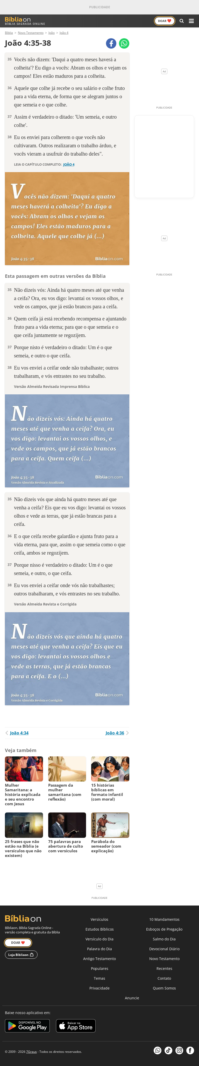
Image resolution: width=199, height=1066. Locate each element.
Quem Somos (164, 988)
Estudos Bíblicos (100, 929)
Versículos (99, 919)
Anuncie (132, 997)
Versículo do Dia (99, 939)
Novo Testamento (164, 958)
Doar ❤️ (18, 942)
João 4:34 (17, 733)
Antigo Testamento (99, 958)
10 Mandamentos (164, 919)
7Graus (31, 1051)
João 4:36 (117, 733)
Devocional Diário (164, 948)
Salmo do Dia (164, 939)
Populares (99, 968)
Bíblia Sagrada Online (25, 21)
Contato (164, 978)
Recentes (164, 968)
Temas (99, 978)
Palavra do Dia (99, 948)
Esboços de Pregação (164, 929)
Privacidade (99, 988)
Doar (164, 20)
